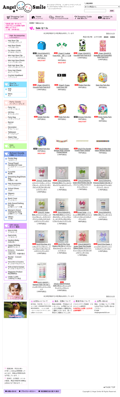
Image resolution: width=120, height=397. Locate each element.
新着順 (112, 37)
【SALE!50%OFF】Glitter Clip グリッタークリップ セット (103, 215)
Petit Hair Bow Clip (16, 66)
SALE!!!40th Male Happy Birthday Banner (103, 149)
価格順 (106, 37)
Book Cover (12, 199)
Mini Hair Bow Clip (16, 56)
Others (10, 217)
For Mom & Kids (15, 51)
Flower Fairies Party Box (103, 118)
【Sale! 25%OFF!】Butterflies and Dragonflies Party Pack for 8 (103, 55)
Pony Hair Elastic (15, 71)
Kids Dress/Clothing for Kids (16, 205)
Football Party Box (41, 149)
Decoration (13, 128)
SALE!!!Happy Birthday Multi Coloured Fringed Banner (62, 150)
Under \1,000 (14, 277)
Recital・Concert (14, 258)
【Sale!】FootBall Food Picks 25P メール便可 (62, 56)
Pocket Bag (12, 159)
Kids (9, 89)
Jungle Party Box (41, 117)
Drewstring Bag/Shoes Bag (17, 178)
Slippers (11, 194)
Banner (11, 123)
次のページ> (110, 33)
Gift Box (13, 113)
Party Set (14, 108)
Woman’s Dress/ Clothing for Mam (15, 212)
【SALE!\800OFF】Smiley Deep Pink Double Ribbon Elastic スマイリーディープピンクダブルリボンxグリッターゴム (82, 248)
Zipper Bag (13, 138)
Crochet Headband (15, 76)
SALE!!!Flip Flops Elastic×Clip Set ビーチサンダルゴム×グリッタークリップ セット (61, 247)
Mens (10, 94)
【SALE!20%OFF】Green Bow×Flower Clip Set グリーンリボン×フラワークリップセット (82, 184)
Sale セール (40, 23)
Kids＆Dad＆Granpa (16, 268)
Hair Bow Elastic (14, 46)
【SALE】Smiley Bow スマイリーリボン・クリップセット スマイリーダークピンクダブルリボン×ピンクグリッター (41, 185)
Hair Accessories (14, 184)
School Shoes (13, 189)
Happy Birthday (14, 246)
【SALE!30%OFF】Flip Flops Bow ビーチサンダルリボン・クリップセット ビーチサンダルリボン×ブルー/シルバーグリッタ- (62, 217)
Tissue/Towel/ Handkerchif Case (17, 165)
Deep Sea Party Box (103, 85)
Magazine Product (15, 272)
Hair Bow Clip (15, 41)
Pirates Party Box (82, 85)
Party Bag (14, 118)
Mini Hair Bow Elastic (16, 61)
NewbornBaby (13, 241)
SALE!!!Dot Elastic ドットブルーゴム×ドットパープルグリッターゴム (102, 246)
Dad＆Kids (12, 236)
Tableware (13, 133)
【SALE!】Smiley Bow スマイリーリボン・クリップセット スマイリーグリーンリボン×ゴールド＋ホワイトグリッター (41, 217)
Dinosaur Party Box (82, 117)
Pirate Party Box (62, 117)
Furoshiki (11, 172)
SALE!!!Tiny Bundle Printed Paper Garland (82, 149)
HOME (31, 23)
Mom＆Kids (12, 231)
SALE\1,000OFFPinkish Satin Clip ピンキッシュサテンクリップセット (62, 285)
